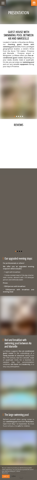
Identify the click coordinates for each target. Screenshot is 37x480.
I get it (5, 476)
